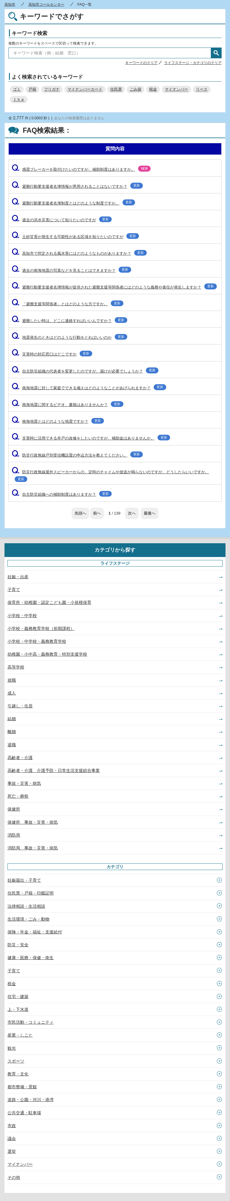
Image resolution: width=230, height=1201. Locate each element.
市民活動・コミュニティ (30, 1022)
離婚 (11, 731)
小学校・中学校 (22, 615)
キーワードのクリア (141, 63)
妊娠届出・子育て (24, 880)
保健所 (13, 809)
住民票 (116, 89)
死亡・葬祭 (17, 796)
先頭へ (80, 513)
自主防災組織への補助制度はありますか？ (62, 494)
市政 (11, 1125)
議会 (11, 1138)
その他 (13, 1177)
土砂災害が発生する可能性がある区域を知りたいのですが (75, 236)
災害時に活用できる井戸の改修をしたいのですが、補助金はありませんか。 (91, 438)
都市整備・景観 (22, 1086)
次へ (132, 513)
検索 (216, 53)
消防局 (13, 835)
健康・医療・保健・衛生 (30, 957)
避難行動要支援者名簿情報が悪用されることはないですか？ (77, 186)
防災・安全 (17, 944)
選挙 (11, 1151)
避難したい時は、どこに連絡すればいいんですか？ (69, 320)
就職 (11, 680)
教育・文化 (17, 1074)
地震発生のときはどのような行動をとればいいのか (69, 337)
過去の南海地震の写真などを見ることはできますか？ (71, 270)
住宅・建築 (17, 996)
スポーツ (15, 1061)
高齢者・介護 (20, 757)
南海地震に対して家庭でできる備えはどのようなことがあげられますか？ (89, 388)
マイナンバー (176, 89)
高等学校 (15, 667)
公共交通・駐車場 (24, 1112)
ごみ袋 (135, 89)
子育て (13, 589)
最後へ (149, 513)
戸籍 (32, 89)
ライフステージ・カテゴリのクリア (193, 63)
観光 (11, 1048)
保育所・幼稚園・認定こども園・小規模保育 (49, 602)
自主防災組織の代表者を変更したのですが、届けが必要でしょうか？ (85, 371)
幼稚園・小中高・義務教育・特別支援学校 (47, 654)
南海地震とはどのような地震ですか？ (58, 421)
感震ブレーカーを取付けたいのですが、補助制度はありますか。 (81, 169)
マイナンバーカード (84, 89)
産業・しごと (20, 1035)
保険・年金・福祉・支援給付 (34, 932)
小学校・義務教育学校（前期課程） (41, 628)
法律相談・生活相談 (26, 906)
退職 (11, 744)
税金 (153, 89)
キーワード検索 (29, 33)
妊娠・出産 (17, 576)
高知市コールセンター (46, 4)
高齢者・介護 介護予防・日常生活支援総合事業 (53, 770)
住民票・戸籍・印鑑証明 (30, 893)
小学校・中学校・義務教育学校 (36, 641)
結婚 (11, 718)
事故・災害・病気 (24, 783)
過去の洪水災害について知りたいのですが (62, 220)
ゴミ (17, 89)
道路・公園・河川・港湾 (30, 1099)
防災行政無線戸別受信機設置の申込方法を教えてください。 (77, 455)
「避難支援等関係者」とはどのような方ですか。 (67, 304)
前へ (97, 513)
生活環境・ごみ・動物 (28, 919)
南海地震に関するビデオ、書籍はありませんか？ (67, 404)
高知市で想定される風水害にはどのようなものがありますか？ (79, 253)
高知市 (9, 4)
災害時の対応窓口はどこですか (52, 354)
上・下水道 (17, 1009)
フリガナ (52, 89)
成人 (11, 693)
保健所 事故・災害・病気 (32, 822)
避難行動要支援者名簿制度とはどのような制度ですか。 (73, 203)
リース (202, 89)
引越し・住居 (20, 705)
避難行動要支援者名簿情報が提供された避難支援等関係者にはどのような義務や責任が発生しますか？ (114, 287)
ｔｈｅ (19, 99)
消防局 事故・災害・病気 (32, 848)
